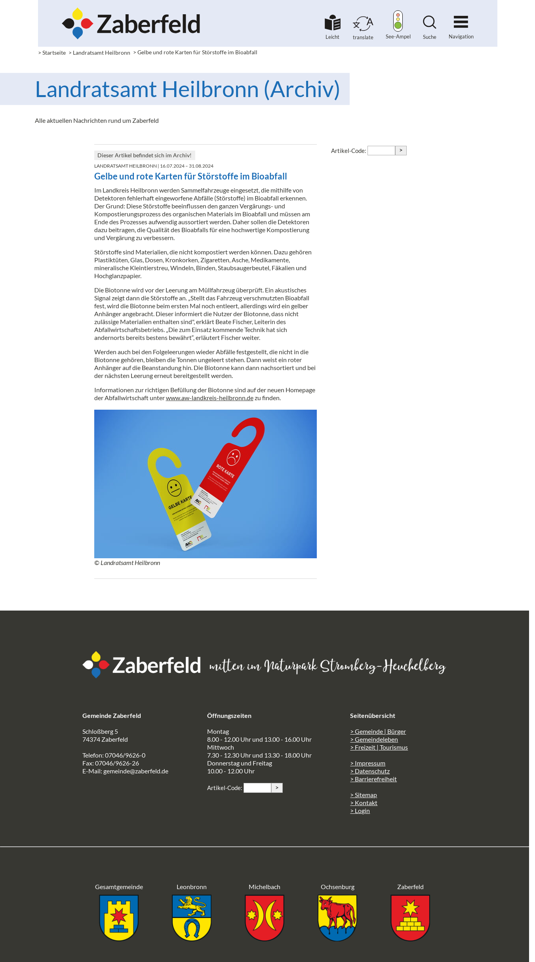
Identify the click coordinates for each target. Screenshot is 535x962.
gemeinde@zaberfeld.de (135, 771)
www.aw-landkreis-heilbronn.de (209, 397)
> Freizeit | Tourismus (379, 747)
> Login (360, 810)
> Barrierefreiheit (373, 779)
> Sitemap (363, 794)
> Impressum (367, 763)
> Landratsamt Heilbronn (99, 52)
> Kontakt (363, 802)
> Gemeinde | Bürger (378, 731)
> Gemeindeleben (374, 739)
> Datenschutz (370, 771)
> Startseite (52, 52)
